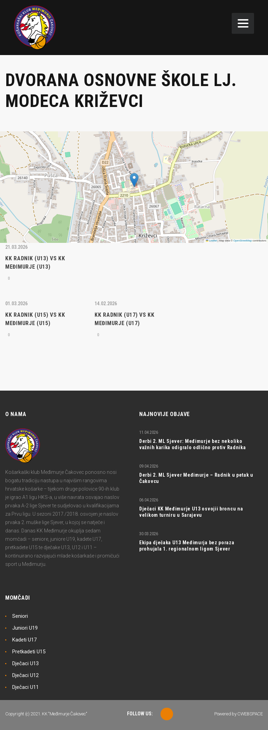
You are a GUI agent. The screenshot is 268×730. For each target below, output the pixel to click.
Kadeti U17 (24, 640)
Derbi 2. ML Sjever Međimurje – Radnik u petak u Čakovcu (196, 478)
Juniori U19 (25, 628)
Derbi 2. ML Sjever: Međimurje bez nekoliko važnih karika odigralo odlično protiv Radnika (192, 444)
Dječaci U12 (25, 675)
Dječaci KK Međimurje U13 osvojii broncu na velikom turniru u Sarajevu (191, 512)
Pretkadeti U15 (28, 651)
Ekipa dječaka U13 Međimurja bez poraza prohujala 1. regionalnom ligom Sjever (186, 546)
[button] (134, 180)
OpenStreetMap (242, 240)
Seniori (20, 616)
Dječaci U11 (25, 687)
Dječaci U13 (25, 663)
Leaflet (211, 240)
